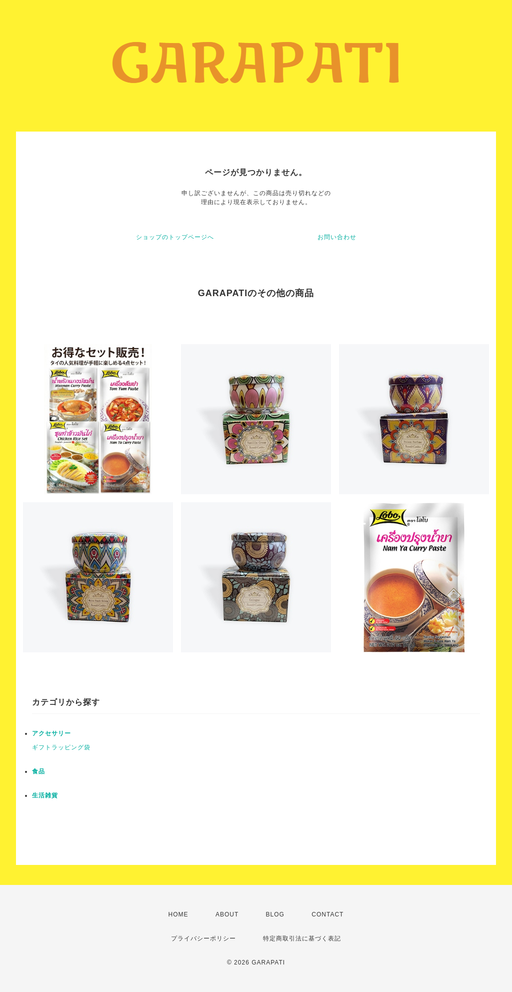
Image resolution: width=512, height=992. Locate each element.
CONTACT (328, 914)
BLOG (275, 914)
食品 (38, 771)
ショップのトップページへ (175, 237)
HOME (178, 914)
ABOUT (227, 914)
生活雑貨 (45, 795)
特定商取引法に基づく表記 (302, 938)
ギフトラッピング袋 (61, 747)
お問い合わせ (337, 237)
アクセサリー (51, 733)
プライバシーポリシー (203, 938)
